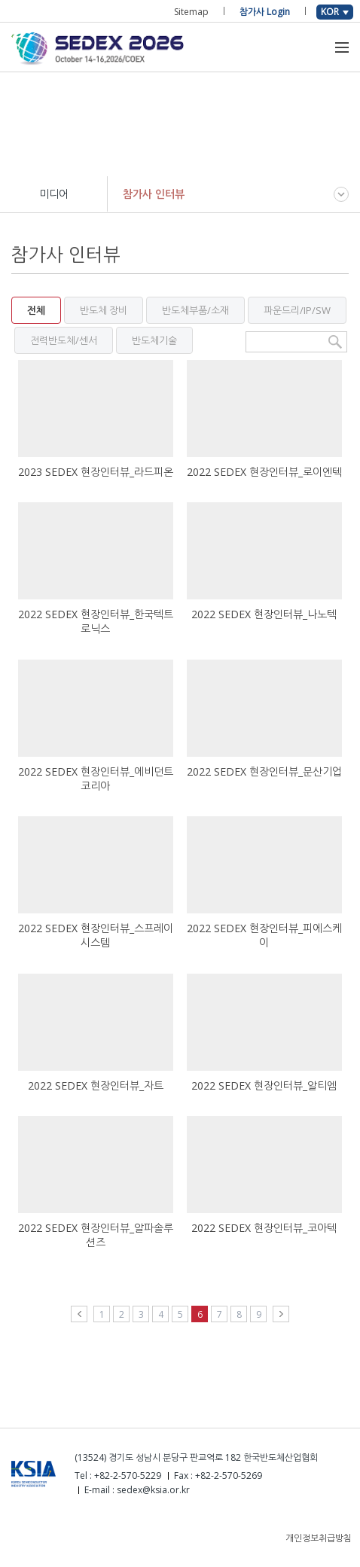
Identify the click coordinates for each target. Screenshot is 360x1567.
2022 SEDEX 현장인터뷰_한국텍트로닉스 (95, 621)
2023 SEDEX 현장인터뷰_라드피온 (95, 472)
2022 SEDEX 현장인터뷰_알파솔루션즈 (95, 1235)
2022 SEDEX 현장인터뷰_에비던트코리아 (95, 778)
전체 (36, 310)
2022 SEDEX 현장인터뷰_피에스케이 (264, 935)
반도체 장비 (103, 310)
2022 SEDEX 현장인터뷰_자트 (95, 1085)
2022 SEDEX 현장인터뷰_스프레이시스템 (95, 935)
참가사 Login (264, 11)
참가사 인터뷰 (154, 194)
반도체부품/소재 (195, 310)
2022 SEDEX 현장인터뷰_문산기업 (264, 771)
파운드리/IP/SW (297, 310)
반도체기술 (154, 340)
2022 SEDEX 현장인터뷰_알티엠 (264, 1085)
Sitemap (191, 11)
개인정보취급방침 (318, 1538)
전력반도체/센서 (63, 340)
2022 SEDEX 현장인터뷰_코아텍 (264, 1228)
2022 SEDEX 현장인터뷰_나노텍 (264, 614)
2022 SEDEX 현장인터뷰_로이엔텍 (264, 472)
